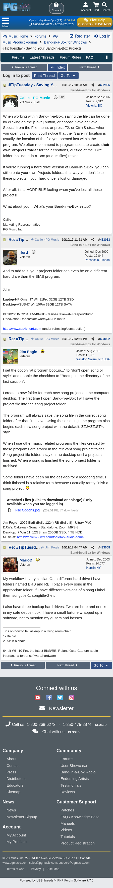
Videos (66, 830)
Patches (67, 810)
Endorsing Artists (75, 778)
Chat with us (53, 732)
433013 (105, 239)
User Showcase (74, 765)
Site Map (53, 869)
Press (11, 772)
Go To (68, 76)
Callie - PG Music (44, 239)
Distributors (16, 778)
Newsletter (61, 708)
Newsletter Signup (22, 817)
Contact (13, 765)
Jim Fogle (50, 547)
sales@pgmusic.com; (44, 862)
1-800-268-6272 (42, 24)
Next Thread (90, 67)
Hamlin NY (93, 567)
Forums (40, 36)
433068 (105, 547)
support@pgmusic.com (74, 862)
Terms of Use (15, 869)
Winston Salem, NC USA (93, 359)
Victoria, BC (94, 105)
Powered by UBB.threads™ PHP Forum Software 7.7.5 (56, 880)
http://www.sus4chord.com (22, 329)
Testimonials (71, 785)
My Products (17, 841)
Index (57, 67)
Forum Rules (70, 57)
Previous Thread (24, 67)
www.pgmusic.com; (15, 862)
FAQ (89, 57)
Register (79, 36)
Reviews (68, 792)
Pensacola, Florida (97, 260)
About (11, 759)
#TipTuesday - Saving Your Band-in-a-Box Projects (57, 85)
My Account (16, 835)
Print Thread (44, 76)
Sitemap (13, 792)
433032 (105, 339)
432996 (105, 85)
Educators (15, 785)
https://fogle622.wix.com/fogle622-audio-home (50, 537)
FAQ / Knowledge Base (80, 817)
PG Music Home (15, 36)
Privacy (36, 869)
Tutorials (68, 836)
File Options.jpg (27, 510)
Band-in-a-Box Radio (78, 772)
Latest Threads (42, 57)
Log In (101, 36)
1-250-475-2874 (64, 24)
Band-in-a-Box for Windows (65, 42)
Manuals (68, 823)
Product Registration (78, 843)
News (11, 810)
